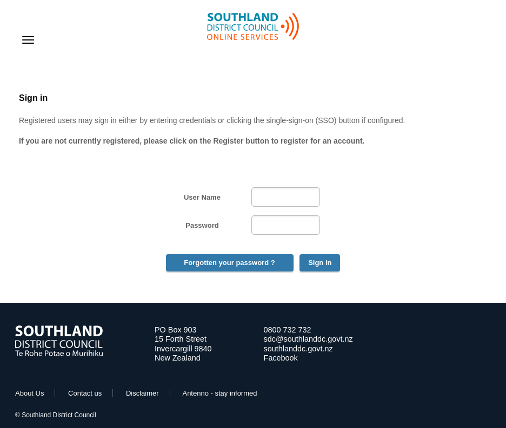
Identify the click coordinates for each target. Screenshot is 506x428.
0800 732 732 (287, 329)
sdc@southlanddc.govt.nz (308, 339)
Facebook (281, 358)
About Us (29, 393)
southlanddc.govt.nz (298, 348)
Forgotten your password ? (229, 263)
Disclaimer (142, 393)
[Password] (285, 225)
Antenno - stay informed (219, 393)
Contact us (85, 393)
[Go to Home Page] (59, 354)
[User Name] (285, 197)
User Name (202, 197)
